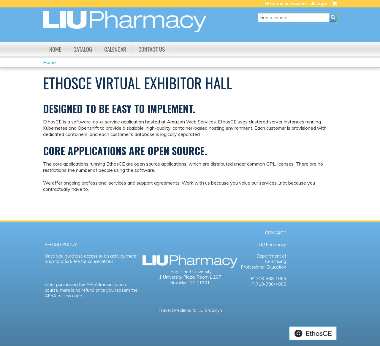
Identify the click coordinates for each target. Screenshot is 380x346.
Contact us (151, 49)
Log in (321, 3)
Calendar (115, 49)
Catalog (82, 49)
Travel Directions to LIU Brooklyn (190, 310)
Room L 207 (209, 277)
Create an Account (288, 3)
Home (55, 49)
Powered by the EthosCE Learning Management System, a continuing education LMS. (313, 333)
